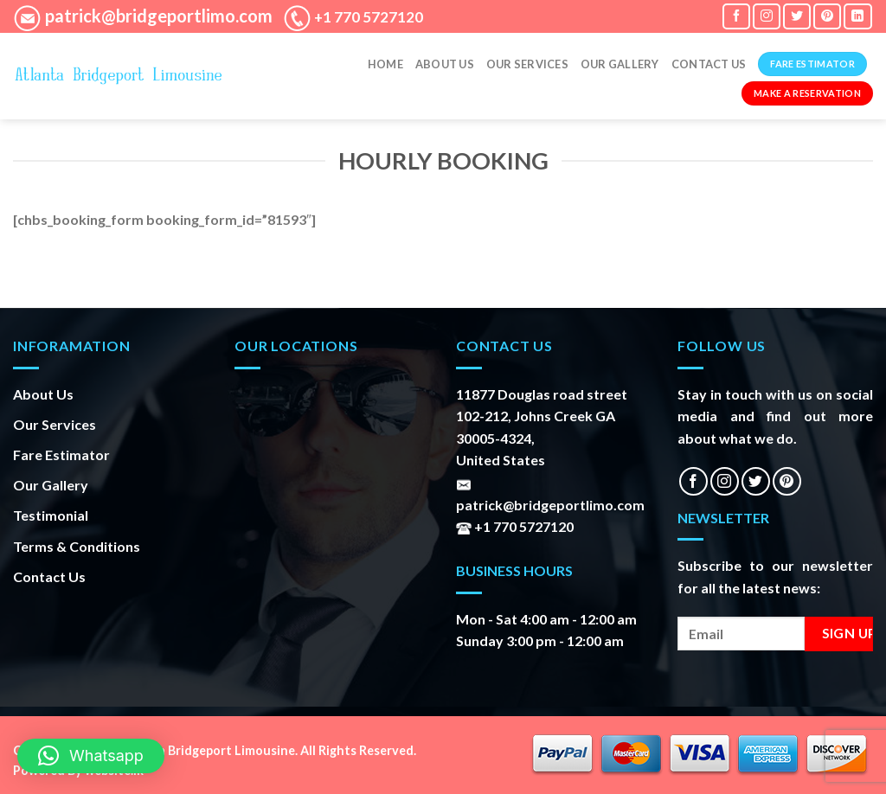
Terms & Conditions (76, 546)
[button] (90, 756)
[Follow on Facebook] (736, 16)
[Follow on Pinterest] (827, 16)
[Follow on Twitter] (797, 16)
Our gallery (620, 64)
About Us (444, 64)
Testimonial (50, 515)
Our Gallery (50, 485)
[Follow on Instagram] (766, 16)
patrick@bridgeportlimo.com (157, 15)
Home (385, 64)
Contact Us (709, 64)
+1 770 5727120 (367, 17)
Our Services (527, 64)
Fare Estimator (61, 454)
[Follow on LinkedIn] (857, 16)
